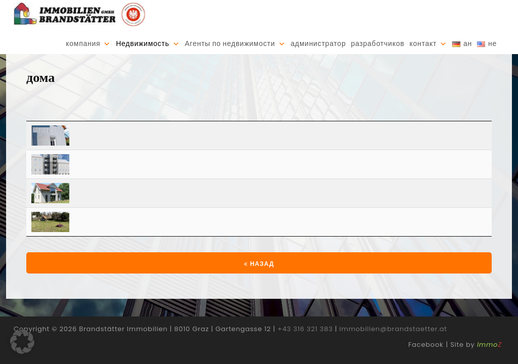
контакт (423, 44)
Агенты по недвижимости (230, 44)
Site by (476, 355)
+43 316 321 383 (305, 339)
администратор (318, 44)
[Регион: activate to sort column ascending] (266, 121)
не (492, 44)
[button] (22, 342)
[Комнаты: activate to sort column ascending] (318, 121)
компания (83, 44)
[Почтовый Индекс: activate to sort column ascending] (119, 121)
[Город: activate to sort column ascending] (203, 121)
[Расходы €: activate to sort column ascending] (461, 121)
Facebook (425, 355)
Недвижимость (142, 44)
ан (467, 44)
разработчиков (378, 44)
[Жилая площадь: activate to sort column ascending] (388, 121)
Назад (259, 274)
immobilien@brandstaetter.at (393, 339)
